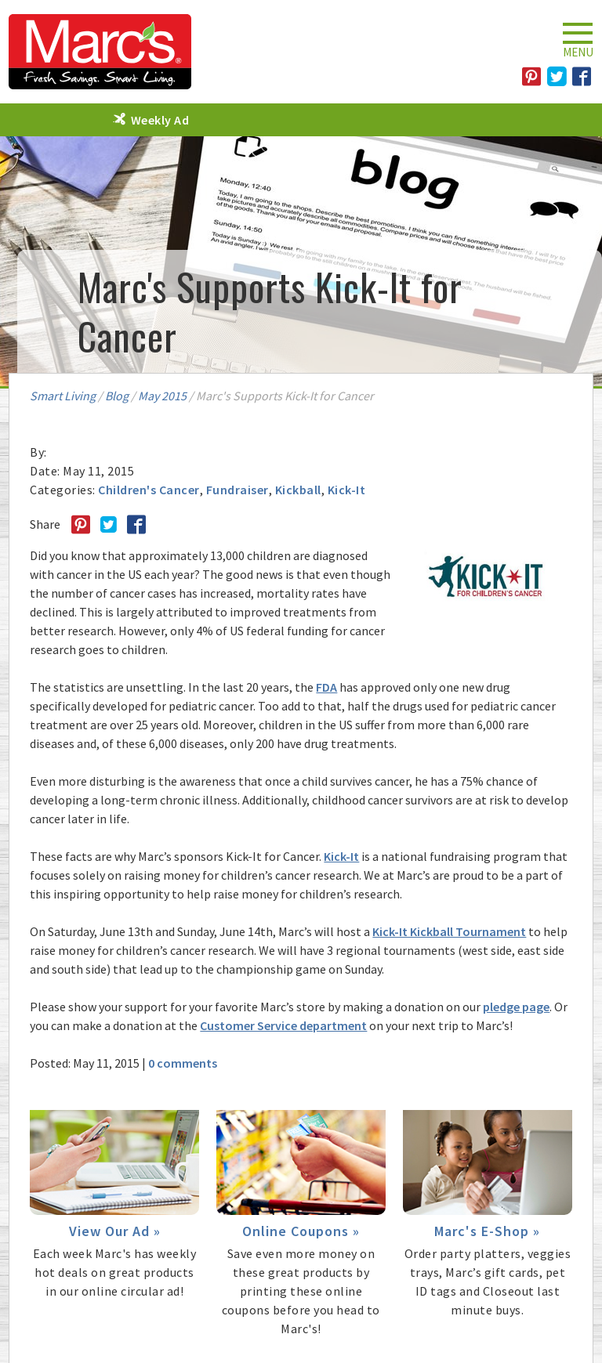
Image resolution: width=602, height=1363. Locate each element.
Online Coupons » (301, 1231)
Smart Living (63, 395)
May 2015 (162, 395)
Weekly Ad (160, 120)
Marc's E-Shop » (487, 1231)
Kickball (298, 489)
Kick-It (347, 489)
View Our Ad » (115, 1231)
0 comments (182, 1063)
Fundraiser (237, 489)
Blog (117, 395)
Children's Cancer (149, 489)
